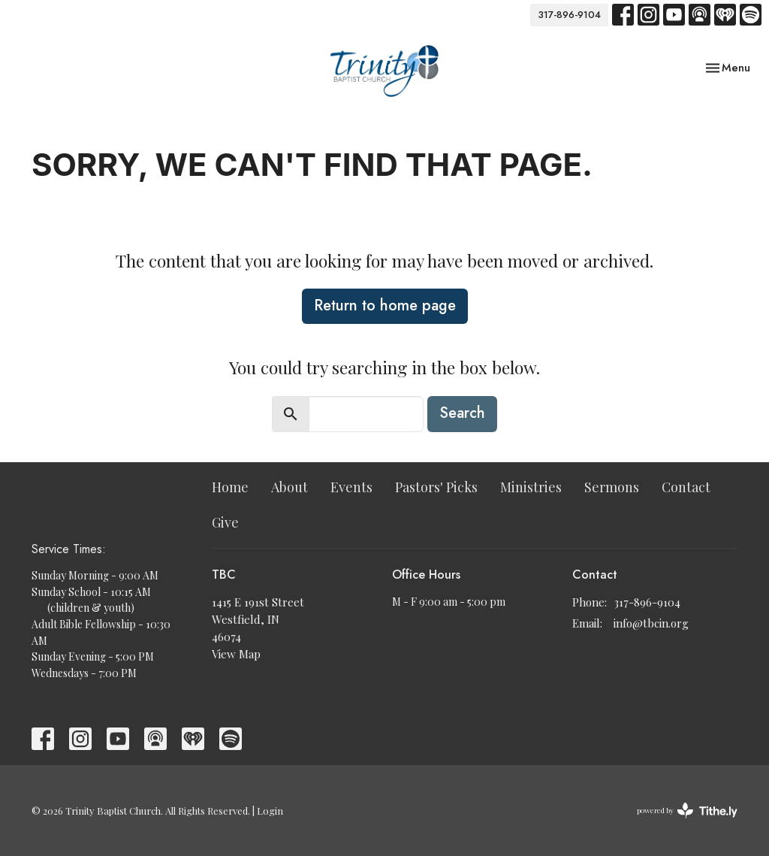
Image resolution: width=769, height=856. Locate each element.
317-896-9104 (569, 15)
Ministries (531, 487)
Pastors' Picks (436, 487)
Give (225, 522)
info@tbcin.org (651, 623)
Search (462, 413)
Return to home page (385, 305)
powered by (687, 810)
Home (230, 487)
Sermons (611, 487)
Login (270, 810)
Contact (686, 487)
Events (351, 487)
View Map (236, 653)
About (289, 487)
